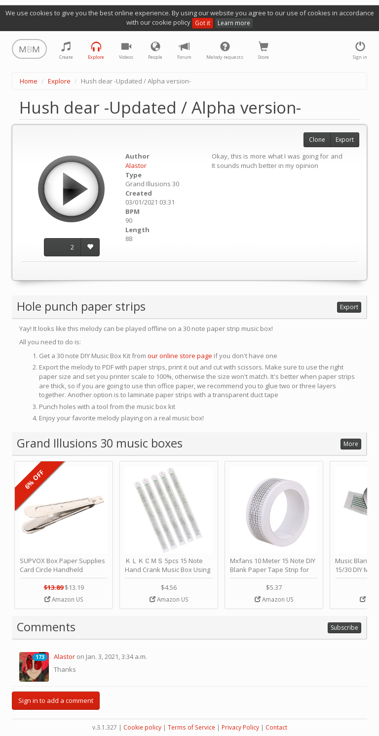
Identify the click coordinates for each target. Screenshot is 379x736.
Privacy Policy (240, 727)
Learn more (234, 23)
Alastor (136, 165)
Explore (59, 81)
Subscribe (344, 627)
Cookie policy (142, 727)
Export (345, 139)
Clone (317, 139)
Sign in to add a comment (55, 700)
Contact (276, 727)
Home (29, 81)
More (350, 444)
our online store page (180, 355)
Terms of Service (191, 727)
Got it (202, 23)
